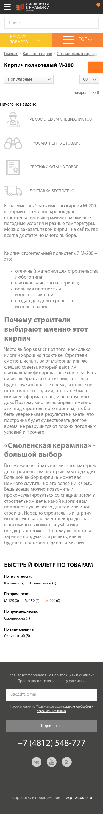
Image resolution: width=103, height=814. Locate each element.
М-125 (9, 601)
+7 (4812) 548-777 (85, 7)
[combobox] (29, 79)
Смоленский (15, 619)
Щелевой (12, 583)
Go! (91, 23)
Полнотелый (41, 583)
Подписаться (51, 726)
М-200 (50, 601)
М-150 (30, 601)
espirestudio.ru (79, 798)
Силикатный (15, 636)
